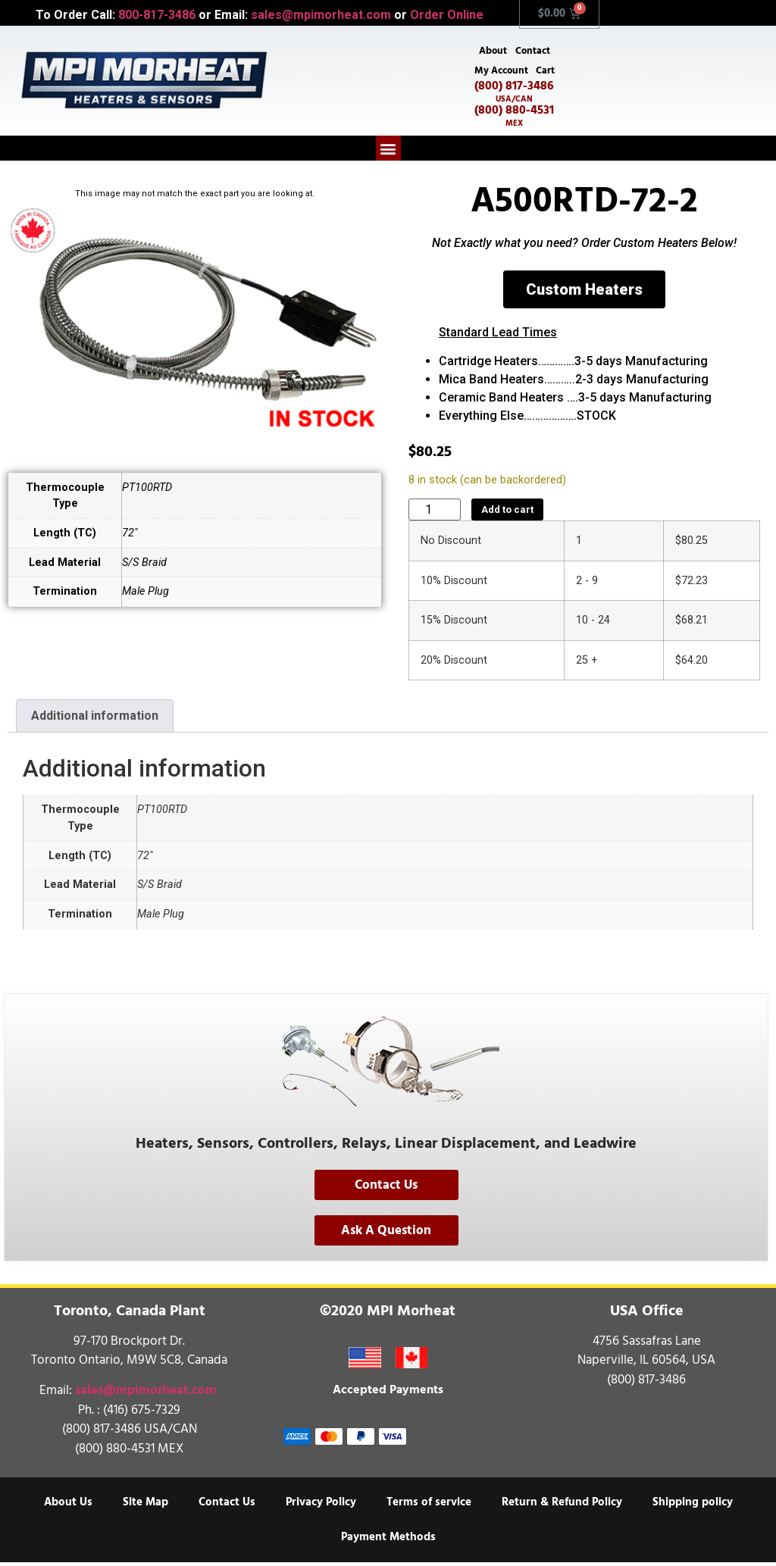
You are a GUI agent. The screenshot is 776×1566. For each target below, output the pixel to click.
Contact (533, 51)
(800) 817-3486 (514, 95)
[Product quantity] (434, 513)
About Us (68, 1505)
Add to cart (507, 513)
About (492, 51)
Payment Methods (388, 1540)
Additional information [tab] (94, 719)
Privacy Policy (321, 1505)
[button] (388, 151)
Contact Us (227, 1505)
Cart (546, 72)
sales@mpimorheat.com (321, 15)
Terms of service (428, 1505)
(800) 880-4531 (514, 119)
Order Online (446, 15)
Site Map (145, 1505)
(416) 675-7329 (141, 1413)
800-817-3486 (157, 15)
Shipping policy (692, 1505)
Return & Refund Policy (562, 1505)
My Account (500, 72)
